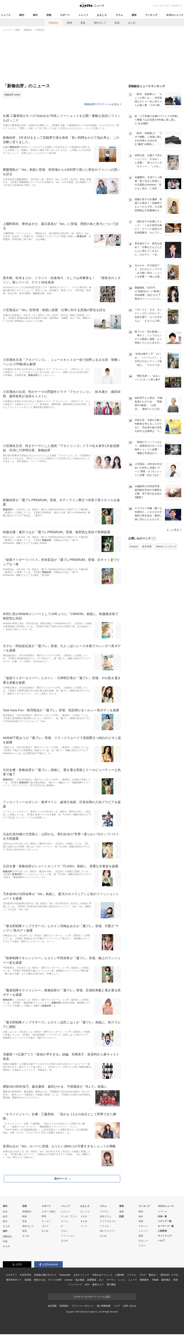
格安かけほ (39, 1279)
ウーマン (110, 1279)
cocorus (68, 1279)
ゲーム (64, 1221)
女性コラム (105, 1216)
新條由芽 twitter (12, 94)
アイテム (131, 1275)
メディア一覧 (164, 1221)
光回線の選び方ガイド (45, 1275)
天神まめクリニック (102, 1275)
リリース (162, 1211)
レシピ (121, 1279)
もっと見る (174, 529)
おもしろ (102, 15)
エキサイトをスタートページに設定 (92, 1296)
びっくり (85, 1211)
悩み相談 (79, 1279)
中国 (5, 1241)
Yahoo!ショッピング (166, 546)
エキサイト (177, 5)
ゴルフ (45, 1226)
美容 (175, 1279)
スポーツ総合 (48, 1211)
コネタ (83, 1216)
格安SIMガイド (14, 1279)
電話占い (153, 1275)
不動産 (155, 1279)
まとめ (131, 22)
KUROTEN (25, 1275)
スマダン (104, 1211)
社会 (5, 1211)
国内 (21, 15)
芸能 (48, 15)
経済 (5, 1216)
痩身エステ (98, 1284)
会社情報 (52, 1305)
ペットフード (75, 1284)
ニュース (6, 15)
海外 (35, 15)
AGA (87, 1284)
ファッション (68, 1235)
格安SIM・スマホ (169, 1275)
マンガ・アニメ (69, 1216)
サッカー (46, 1221)
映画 (69, 22)
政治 (5, 1221)
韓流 (117, 22)
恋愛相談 (91, 1279)
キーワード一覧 (166, 1226)
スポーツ (65, 15)
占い (101, 1279)
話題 (121, 1216)
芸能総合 (54, 22)
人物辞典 (162, 1231)
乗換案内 (144, 1279)
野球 (44, 1216)
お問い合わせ (129, 1305)
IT (62, 1226)
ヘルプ (161, 1240)
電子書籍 (111, 1284)
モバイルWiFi (55, 1279)
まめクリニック (81, 1275)
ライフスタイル (108, 1221)
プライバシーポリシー (82, 1305)
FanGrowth (64, 1275)
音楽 (82, 22)
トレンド (83, 15)
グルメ (64, 1231)
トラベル (104, 1226)
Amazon (134, 546)
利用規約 (63, 1305)
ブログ (142, 1275)
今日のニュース (174, 15)
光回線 (27, 1279)
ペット (83, 1226)
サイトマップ (164, 1235)
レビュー (65, 1211)
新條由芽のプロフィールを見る (102, 104)
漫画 (133, 15)
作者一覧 (162, 1216)
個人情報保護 (103, 1305)
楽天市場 (146, 546)
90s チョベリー (108, 1231)
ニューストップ (161, 5)
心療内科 (119, 1275)
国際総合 (7, 1236)
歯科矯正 (165, 1279)
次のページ (62, 1178)
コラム (119, 15)
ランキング (151, 15)
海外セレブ (100, 22)
